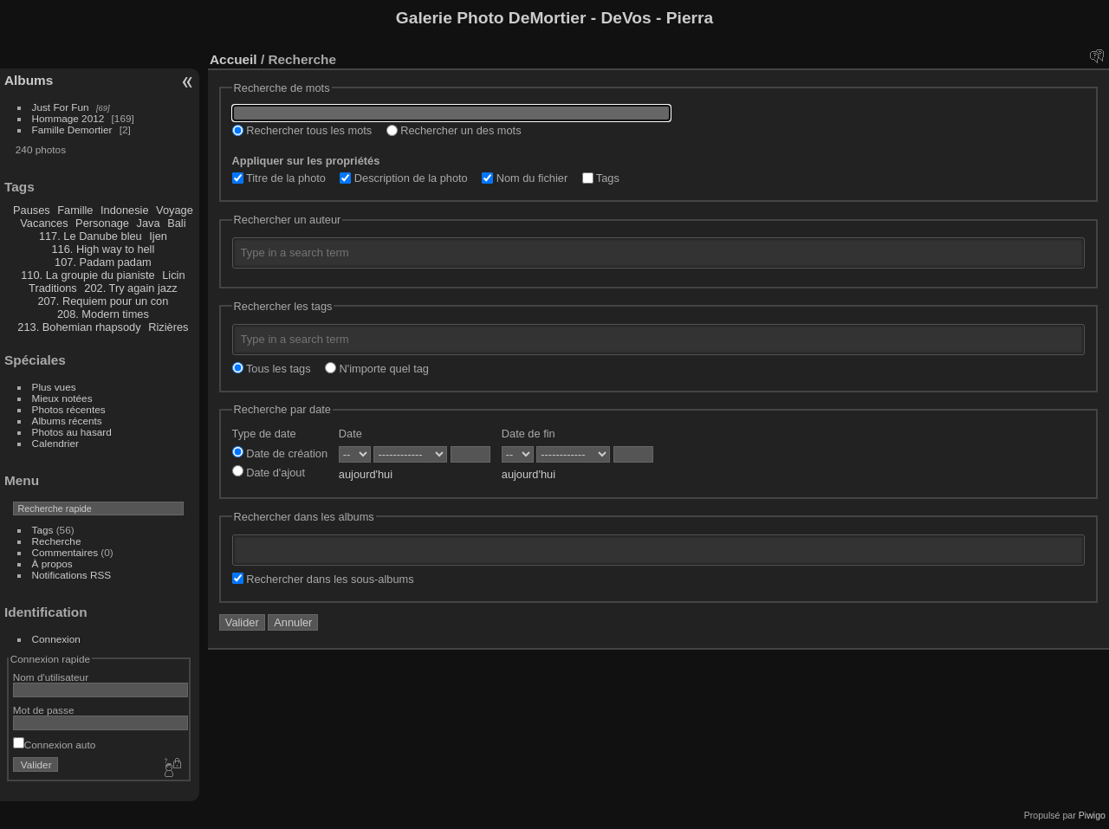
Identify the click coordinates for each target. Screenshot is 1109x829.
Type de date (264, 433)
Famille (75, 210)
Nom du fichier (524, 178)
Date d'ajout (268, 472)
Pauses (31, 210)
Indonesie (125, 210)
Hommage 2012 (68, 118)
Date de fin (528, 433)
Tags (43, 529)
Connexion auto (54, 744)
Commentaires (65, 552)
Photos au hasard (72, 431)
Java (148, 223)
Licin (173, 275)
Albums (28, 80)
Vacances (44, 223)
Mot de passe (44, 710)
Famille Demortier (72, 129)
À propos (52, 563)
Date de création (280, 453)
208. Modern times (103, 314)
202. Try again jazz (130, 288)
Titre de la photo (279, 178)
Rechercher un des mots (454, 130)
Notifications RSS (72, 574)
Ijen (158, 236)
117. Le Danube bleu (90, 236)
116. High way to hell (103, 249)
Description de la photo (403, 178)
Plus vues (54, 386)
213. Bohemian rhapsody (78, 327)
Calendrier (55, 443)
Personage (102, 223)
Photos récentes (69, 409)
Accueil (233, 59)
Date (350, 433)
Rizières (168, 327)
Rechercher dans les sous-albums (323, 579)
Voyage (174, 210)
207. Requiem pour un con (102, 301)
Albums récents (67, 420)
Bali (176, 223)
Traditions (53, 288)
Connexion (56, 638)
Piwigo (1092, 815)
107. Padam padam (103, 262)
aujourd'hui (365, 474)
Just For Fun (60, 107)
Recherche (56, 541)
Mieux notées (62, 398)
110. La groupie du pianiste (87, 275)
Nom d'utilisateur (50, 677)
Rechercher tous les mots (302, 130)
